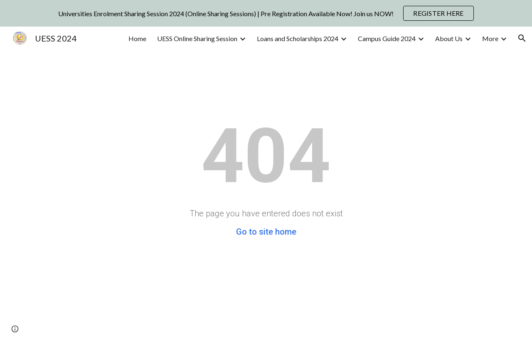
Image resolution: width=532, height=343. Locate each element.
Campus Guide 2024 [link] (387, 38)
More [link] (490, 38)
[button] (522, 38)
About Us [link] (449, 38)
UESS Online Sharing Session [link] (197, 38)
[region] (266, 13)
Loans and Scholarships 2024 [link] (297, 38)
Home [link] (137, 38)
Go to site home (266, 232)
